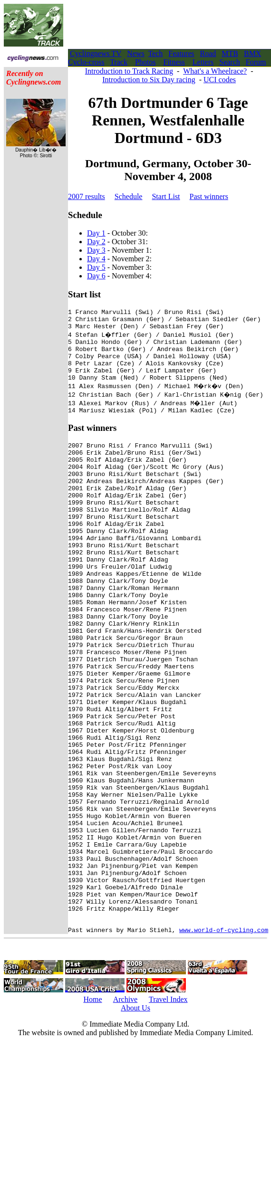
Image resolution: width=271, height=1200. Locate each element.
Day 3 (96, 250)
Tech (155, 53)
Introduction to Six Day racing (148, 80)
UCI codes (219, 80)
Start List (166, 196)
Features (181, 53)
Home (92, 1112)
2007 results (86, 196)
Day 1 (96, 233)
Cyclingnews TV (95, 53)
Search (229, 62)
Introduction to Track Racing (129, 71)
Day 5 (96, 267)
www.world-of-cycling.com (223, 1042)
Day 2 (96, 242)
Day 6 (96, 276)
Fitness (173, 62)
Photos (145, 62)
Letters (203, 62)
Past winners (209, 196)
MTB (230, 53)
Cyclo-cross (86, 62)
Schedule (129, 196)
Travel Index (168, 1112)
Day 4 (96, 259)
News (135, 53)
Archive (125, 1112)
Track (118, 62)
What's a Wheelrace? (215, 71)
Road (208, 53)
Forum (256, 62)
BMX (252, 53)
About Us (135, 1120)
